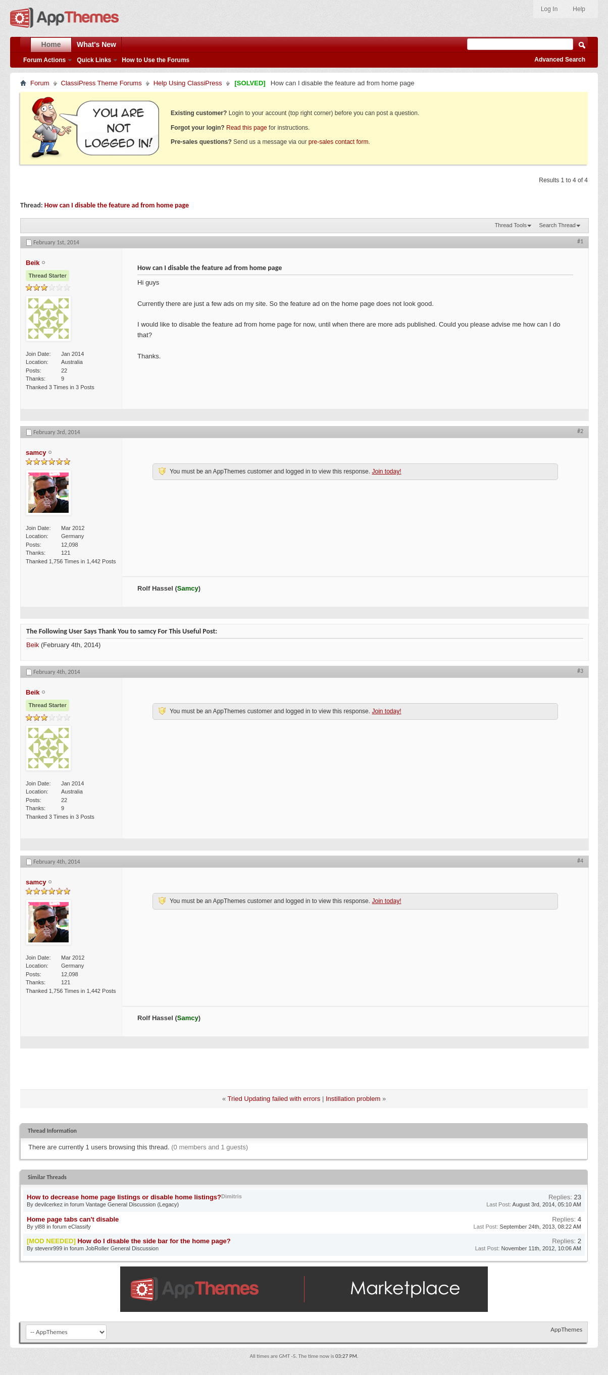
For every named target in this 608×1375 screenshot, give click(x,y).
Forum (39, 83)
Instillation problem (353, 1098)
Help (579, 9)
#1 (580, 241)
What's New (96, 44)
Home (51, 44)
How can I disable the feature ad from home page (116, 205)
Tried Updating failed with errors (274, 1098)
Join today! (386, 471)
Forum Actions (44, 60)
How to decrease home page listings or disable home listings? (124, 1197)
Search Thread (557, 225)
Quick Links (94, 60)
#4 (580, 860)
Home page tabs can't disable (73, 1219)
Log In (549, 9)
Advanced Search (559, 59)
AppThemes (566, 1329)
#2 (580, 431)
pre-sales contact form (339, 141)
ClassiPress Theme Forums (101, 83)
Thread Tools (511, 225)
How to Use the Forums (155, 60)
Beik (32, 645)
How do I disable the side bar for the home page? (153, 1241)
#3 (580, 670)
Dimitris (231, 1196)
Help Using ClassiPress (188, 83)
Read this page (246, 127)
